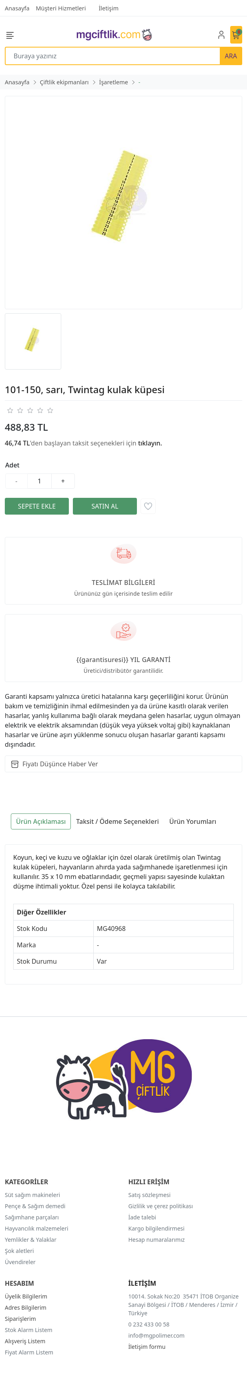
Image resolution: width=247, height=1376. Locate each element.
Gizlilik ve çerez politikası (161, 1206)
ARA (231, 56)
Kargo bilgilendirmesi (157, 1228)
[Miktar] (40, 481)
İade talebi (142, 1217)
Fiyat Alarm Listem (29, 1352)
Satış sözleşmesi (150, 1195)
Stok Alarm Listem (28, 1330)
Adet (12, 465)
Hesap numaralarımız (157, 1239)
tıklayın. (150, 443)
